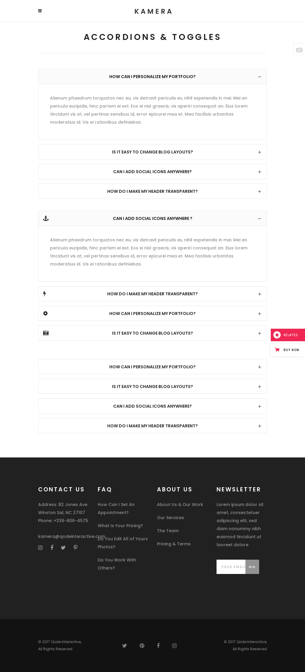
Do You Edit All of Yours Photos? (123, 543)
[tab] (152, 76)
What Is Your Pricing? (120, 526)
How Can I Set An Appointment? (116, 509)
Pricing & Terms (174, 544)
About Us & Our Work (180, 505)
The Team (168, 531)
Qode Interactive (66, 641)
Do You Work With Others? (117, 564)
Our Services (170, 518)
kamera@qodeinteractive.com (71, 536)
